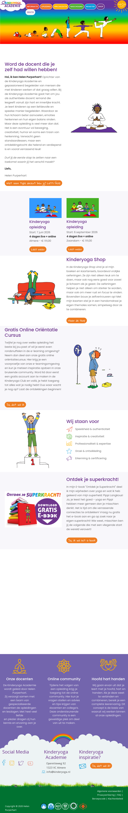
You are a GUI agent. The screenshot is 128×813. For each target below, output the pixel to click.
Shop (100, 6)
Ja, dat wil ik (15, 404)
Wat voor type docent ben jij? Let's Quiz (33, 183)
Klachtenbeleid (115, 798)
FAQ (119, 794)
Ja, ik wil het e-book (81, 540)
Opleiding (46, 6)
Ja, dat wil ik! (101, 765)
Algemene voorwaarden (109, 791)
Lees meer (38, 249)
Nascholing (76, 6)
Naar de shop (76, 320)
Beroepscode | (100, 798)
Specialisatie (60, 6)
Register (90, 6)
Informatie (32, 6)
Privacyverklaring (106, 794)
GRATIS (30, 12)
